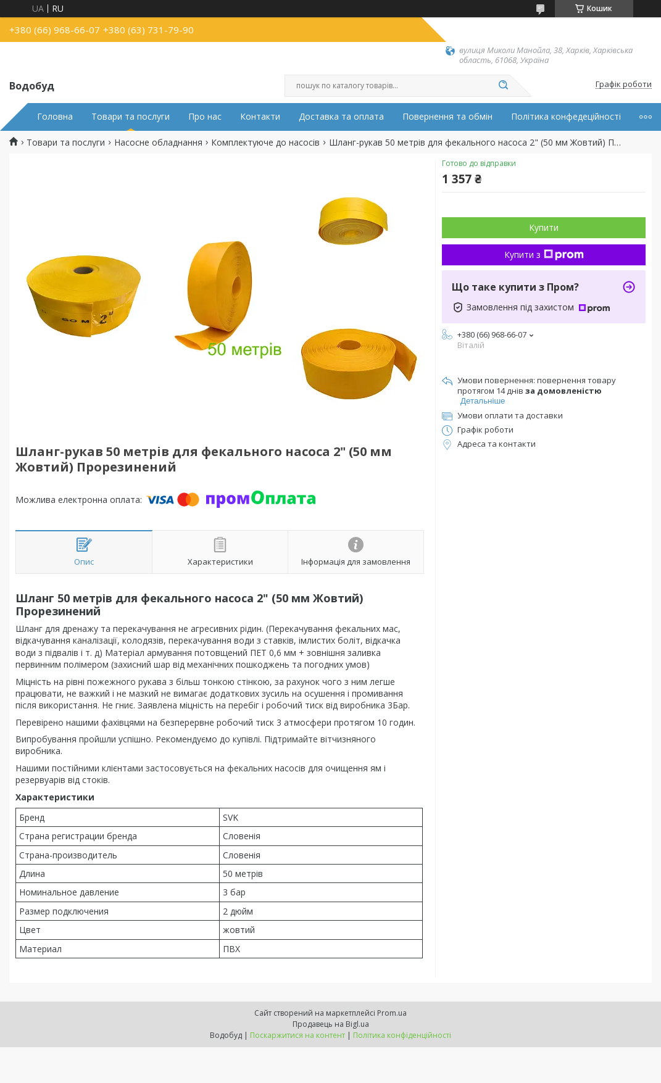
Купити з (544, 254)
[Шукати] (503, 86)
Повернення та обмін (447, 116)
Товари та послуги (130, 116)
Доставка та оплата (341, 116)
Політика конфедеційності (566, 116)
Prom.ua (392, 1013)
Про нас (205, 116)
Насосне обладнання (158, 142)
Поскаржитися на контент (297, 1035)
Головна (55, 116)
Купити (544, 227)
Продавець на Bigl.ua (331, 1024)
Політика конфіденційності (402, 1035)
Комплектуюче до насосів (265, 142)
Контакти (260, 116)
